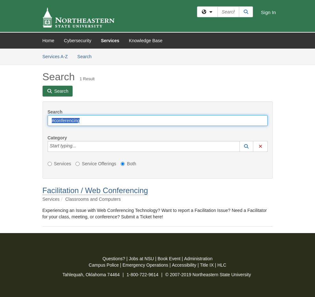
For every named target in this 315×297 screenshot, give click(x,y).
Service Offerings (95, 163)
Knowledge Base (145, 40)
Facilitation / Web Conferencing (95, 190)
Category (57, 137)
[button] (247, 146)
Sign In (268, 12)
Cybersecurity (77, 40)
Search (86, 56)
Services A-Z (55, 56)
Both (128, 163)
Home (48, 40)
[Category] (79, 146)
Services (110, 40)
